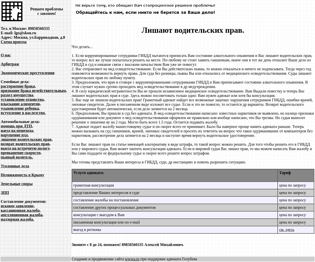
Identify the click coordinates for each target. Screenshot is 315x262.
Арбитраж (10, 64)
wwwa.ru (132, 259)
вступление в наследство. (23, 113)
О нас (6, 55)
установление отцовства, (23, 99)
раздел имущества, (17, 95)
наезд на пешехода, (17, 130)
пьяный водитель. (17, 157)
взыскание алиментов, (21, 104)
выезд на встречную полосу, (25, 148)
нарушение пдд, (15, 135)
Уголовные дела (15, 166)
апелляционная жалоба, (22, 215)
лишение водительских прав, (26, 139)
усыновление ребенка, (20, 108)
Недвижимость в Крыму (22, 175)
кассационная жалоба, (21, 210)
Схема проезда (14, 42)
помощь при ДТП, (17, 126)
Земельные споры (17, 184)
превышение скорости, (21, 153)
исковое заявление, (18, 206)
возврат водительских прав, (25, 144)
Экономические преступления (27, 73)
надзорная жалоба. (17, 219)
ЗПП (5, 193)
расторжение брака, (18, 86)
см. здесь (286, 229)
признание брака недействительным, (34, 90)
